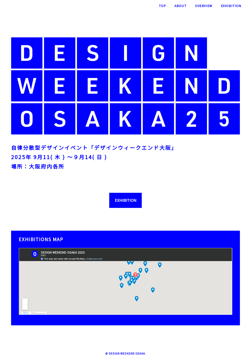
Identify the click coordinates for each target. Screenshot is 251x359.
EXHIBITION (125, 200)
